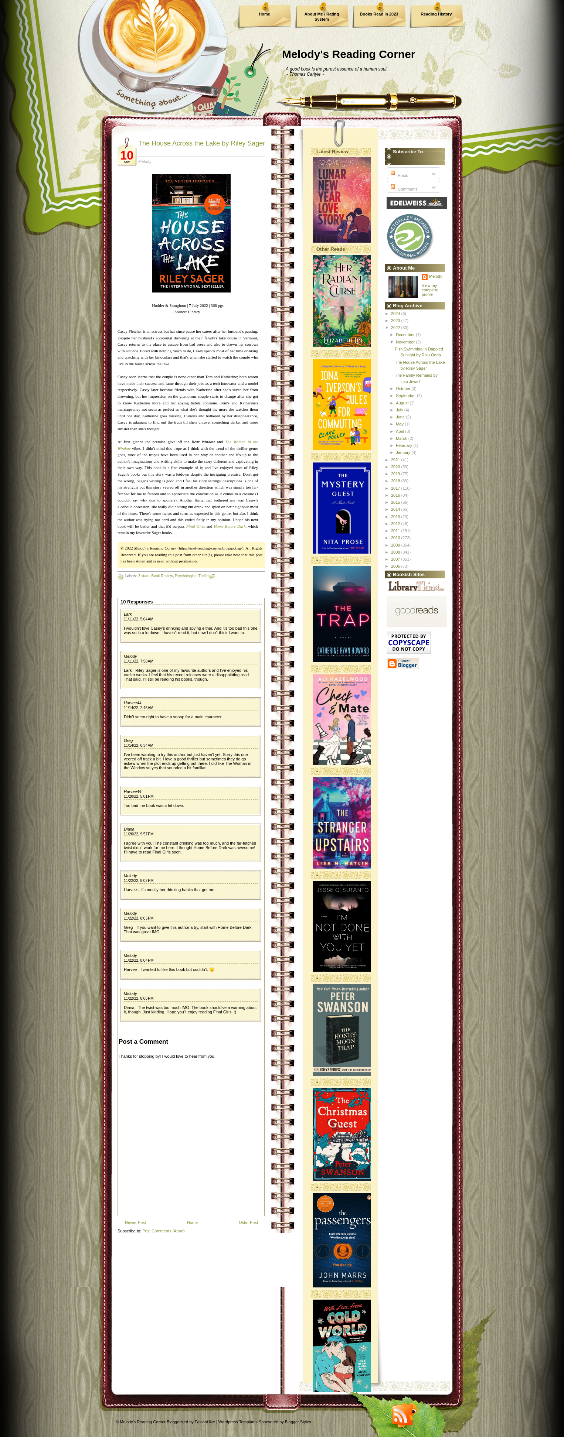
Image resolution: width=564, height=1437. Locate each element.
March (402, 438)
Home (264, 14)
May (400, 424)
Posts (398, 175)
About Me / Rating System (322, 16)
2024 (396, 313)
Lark (128, 614)
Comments (403, 189)
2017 (396, 488)
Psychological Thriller (192, 576)
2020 (396, 467)
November (406, 342)
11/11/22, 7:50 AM (138, 661)
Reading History (436, 14)
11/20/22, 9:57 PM (138, 834)
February (404, 445)
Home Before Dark (229, 526)
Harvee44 (133, 703)
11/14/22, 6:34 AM (138, 745)
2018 (396, 481)
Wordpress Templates (238, 1422)
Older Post (248, 1222)
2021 (396, 460)
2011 (396, 530)
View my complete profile (430, 290)
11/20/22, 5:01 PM (138, 796)
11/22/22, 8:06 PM (138, 998)
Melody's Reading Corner (348, 54)
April (400, 431)
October (403, 388)
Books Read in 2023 (379, 14)
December (406, 334)
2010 (396, 538)
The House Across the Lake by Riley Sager (201, 143)
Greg (128, 740)
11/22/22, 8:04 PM (138, 960)
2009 (396, 545)
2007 (396, 559)
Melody (130, 656)
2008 (396, 552)
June (401, 417)
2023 (396, 320)
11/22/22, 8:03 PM (138, 918)
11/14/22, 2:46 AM (138, 708)
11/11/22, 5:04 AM (138, 619)
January (403, 452)
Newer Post (135, 1222)
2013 (396, 516)
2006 (396, 566)
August (403, 403)
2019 (396, 474)
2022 (396, 327)
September (406, 395)
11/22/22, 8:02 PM (138, 881)
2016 (396, 495)
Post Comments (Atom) (163, 1231)
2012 (396, 523)
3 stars (143, 576)
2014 (396, 509)
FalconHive (205, 1422)
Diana (129, 829)
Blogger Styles (298, 1422)
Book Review (162, 576)
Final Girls (195, 526)
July (400, 410)
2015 (396, 502)
